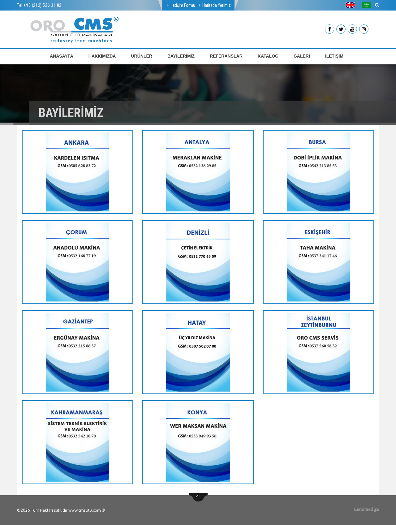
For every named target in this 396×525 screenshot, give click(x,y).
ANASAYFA (61, 56)
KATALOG (268, 56)
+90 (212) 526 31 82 (42, 5)
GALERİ (302, 56)
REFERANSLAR (226, 56)
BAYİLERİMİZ (181, 56)
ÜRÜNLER (141, 56)
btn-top (198, 497)
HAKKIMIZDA (102, 56)
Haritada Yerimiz (216, 5)
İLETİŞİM (334, 56)
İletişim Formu (182, 5)
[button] (352, 5)
